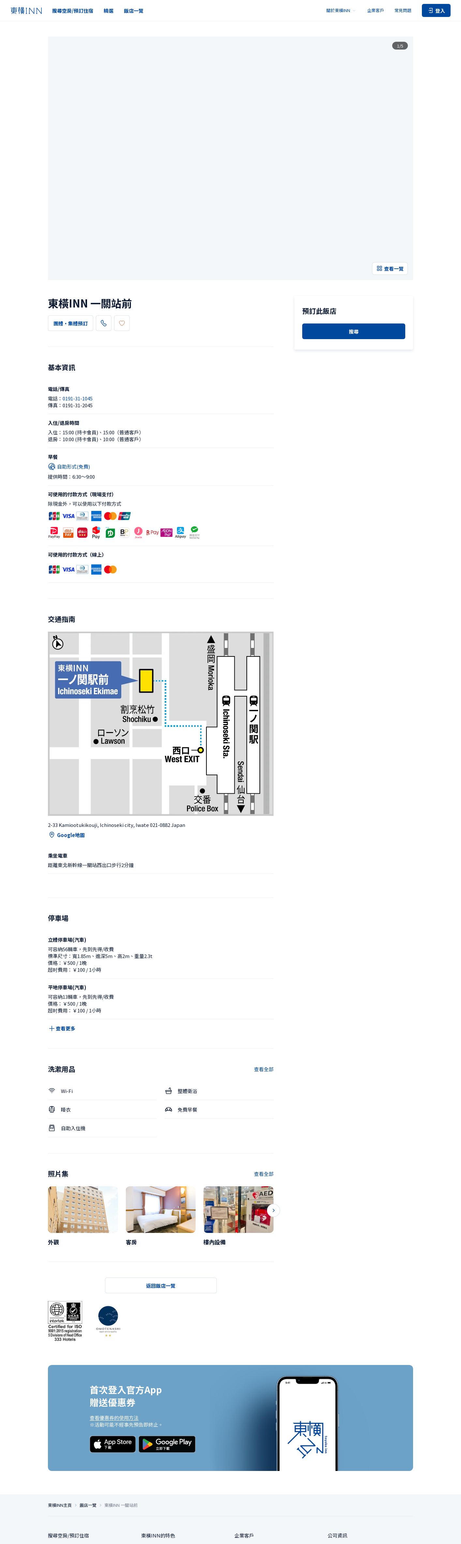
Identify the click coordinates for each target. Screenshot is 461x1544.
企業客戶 (375, 10)
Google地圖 (66, 737)
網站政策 (326, 1533)
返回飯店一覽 (160, 1187)
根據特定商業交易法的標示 (291, 1533)
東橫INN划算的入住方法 (168, 1454)
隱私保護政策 (254, 1533)
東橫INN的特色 (158, 1442)
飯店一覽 (133, 10)
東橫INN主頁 (60, 1412)
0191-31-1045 (122, 226)
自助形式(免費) (69, 369)
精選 (108, 10)
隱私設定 (231, 1533)
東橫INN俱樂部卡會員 (165, 1466)
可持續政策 (340, 1454)
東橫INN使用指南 (160, 1479)
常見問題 (402, 10)
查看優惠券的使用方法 (114, 1319)
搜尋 (354, 296)
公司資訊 (337, 1442)
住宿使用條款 (349, 1533)
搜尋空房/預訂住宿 (72, 10)
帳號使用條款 (375, 1533)
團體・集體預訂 (70, 225)
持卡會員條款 (402, 1533)
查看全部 (264, 971)
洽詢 (239, 1466)
